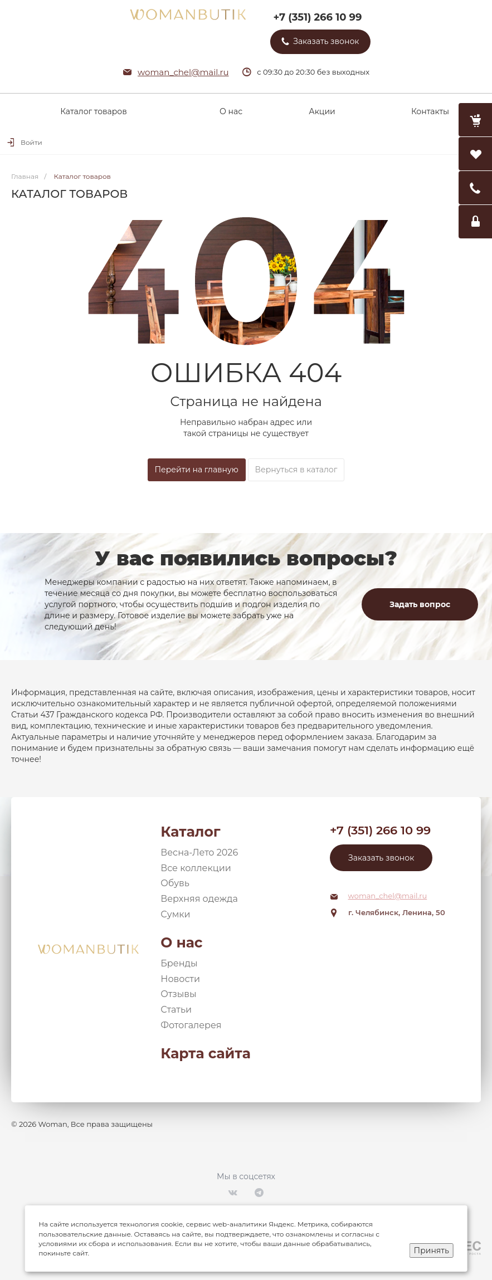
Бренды (178, 963)
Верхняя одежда (199, 898)
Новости (180, 979)
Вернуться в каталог (296, 470)
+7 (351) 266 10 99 (317, 17)
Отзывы (178, 994)
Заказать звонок (381, 858)
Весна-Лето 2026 (199, 852)
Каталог (190, 831)
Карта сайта (205, 1053)
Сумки (175, 914)
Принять (431, 1250)
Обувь (174, 883)
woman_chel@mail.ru (183, 72)
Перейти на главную (196, 470)
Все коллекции (195, 868)
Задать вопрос (419, 604)
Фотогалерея (190, 1025)
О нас (181, 942)
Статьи (176, 1009)
